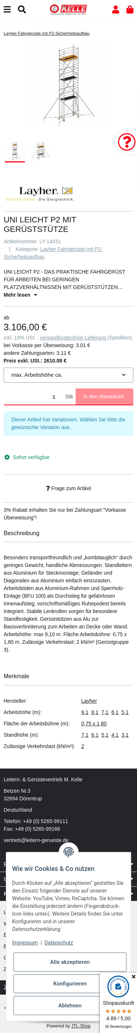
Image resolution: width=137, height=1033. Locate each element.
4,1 (114, 735)
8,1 (94, 712)
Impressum (25, 943)
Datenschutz (59, 943)
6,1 (114, 712)
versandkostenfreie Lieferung (73, 338)
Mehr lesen (20, 295)
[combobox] (68, 375)
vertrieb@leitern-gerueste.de (36, 840)
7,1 (104, 712)
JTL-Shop (81, 1026)
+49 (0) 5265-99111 (45, 821)
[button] (115, 10)
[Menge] (33, 396)
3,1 (124, 735)
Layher (89, 701)
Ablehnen (70, 1005)
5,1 (124, 712)
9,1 (84, 712)
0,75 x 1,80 (94, 723)
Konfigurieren (70, 983)
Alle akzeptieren (70, 962)
